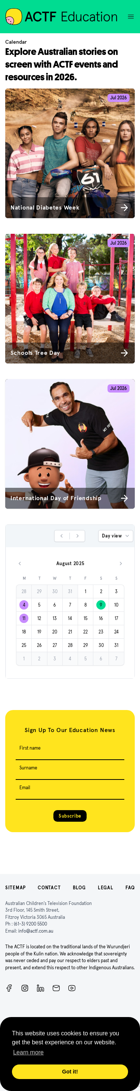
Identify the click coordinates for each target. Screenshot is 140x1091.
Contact (49, 887)
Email (24, 787)
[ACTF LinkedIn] (40, 988)
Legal (105, 887)
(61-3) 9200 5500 (30, 924)
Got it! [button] (70, 1072)
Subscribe (70, 816)
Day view (116, 536)
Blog (79, 887)
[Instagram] (25, 988)
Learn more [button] (28, 1052)
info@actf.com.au (35, 931)
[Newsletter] (56, 988)
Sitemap (15, 887)
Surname (28, 768)
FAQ (130, 887)
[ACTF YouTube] (72, 988)
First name (30, 748)
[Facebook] (9, 988)
